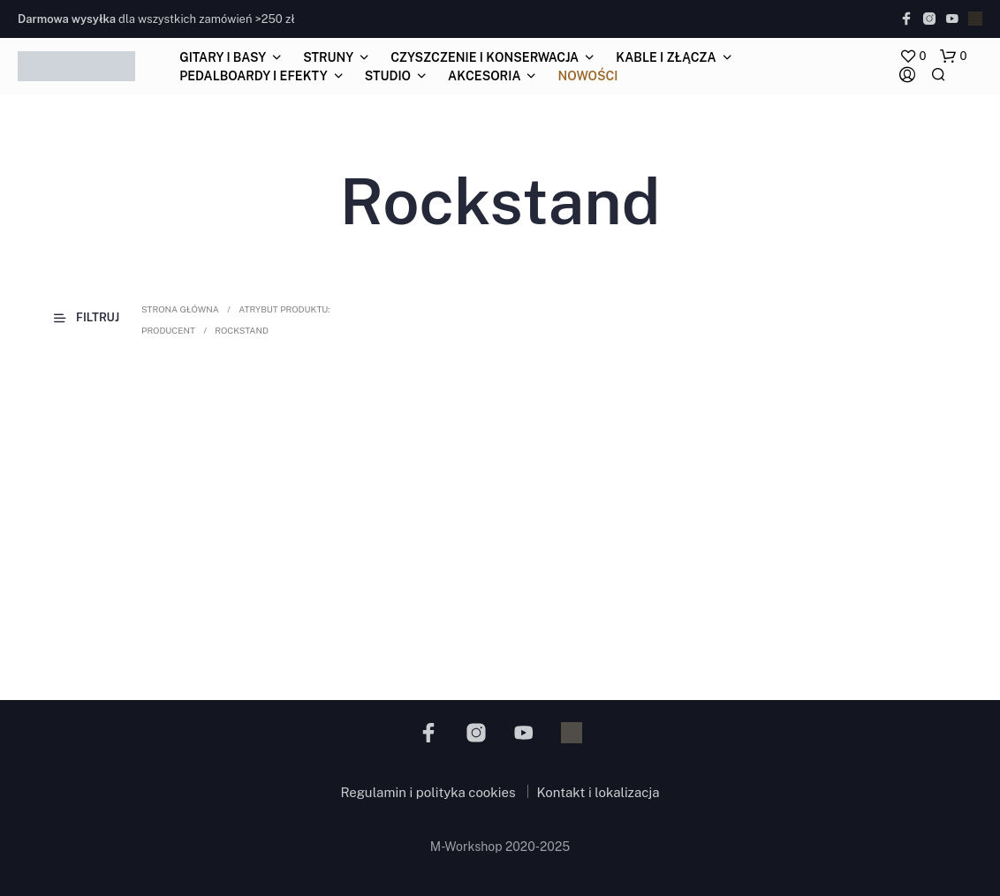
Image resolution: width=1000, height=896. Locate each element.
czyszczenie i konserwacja (484, 57)
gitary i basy (222, 57)
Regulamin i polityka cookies (427, 792)
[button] (913, 56)
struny (328, 57)
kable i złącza (666, 57)
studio (388, 76)
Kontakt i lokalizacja (598, 792)
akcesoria (484, 76)
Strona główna (180, 309)
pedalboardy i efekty (253, 76)
